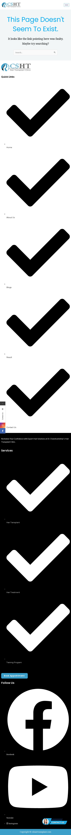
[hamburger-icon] (66, 5)
